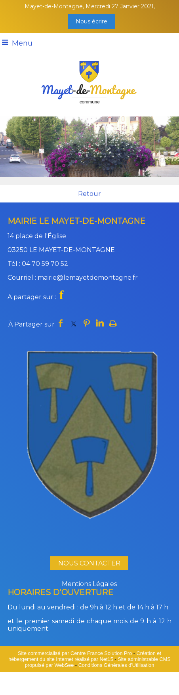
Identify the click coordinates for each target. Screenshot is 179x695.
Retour (89, 194)
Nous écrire (91, 21)
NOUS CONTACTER (89, 563)
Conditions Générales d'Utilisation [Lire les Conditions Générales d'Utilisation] (116, 665)
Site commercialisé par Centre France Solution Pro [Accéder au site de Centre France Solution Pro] (75, 653)
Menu (22, 43)
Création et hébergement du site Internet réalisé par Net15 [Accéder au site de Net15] (84, 656)
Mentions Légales (89, 584)
